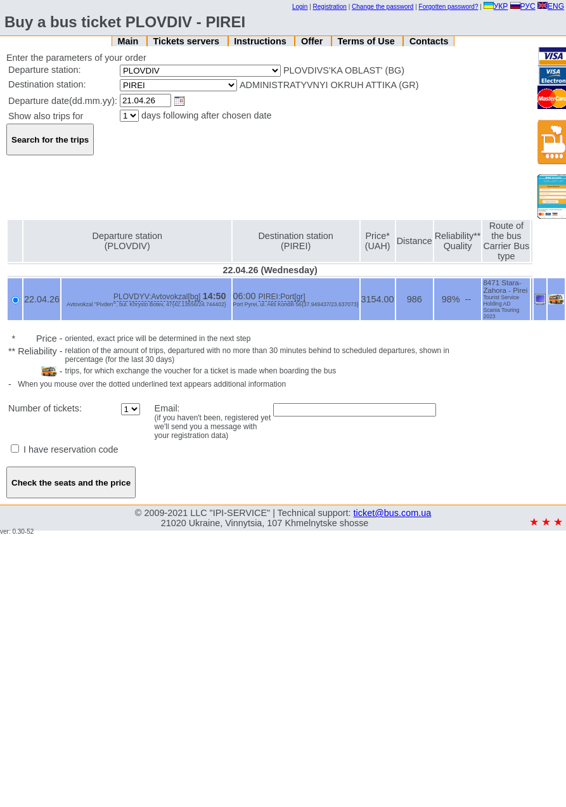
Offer (313, 41)
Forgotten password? (449, 6)
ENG (550, 6)
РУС (523, 6)
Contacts (429, 41)
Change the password (382, 6)
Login (299, 6)
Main (129, 41)
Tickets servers (187, 41)
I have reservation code (65, 449)
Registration (330, 6)
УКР (496, 6)
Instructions (261, 41)
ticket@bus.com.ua (393, 513)
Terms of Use (367, 41)
